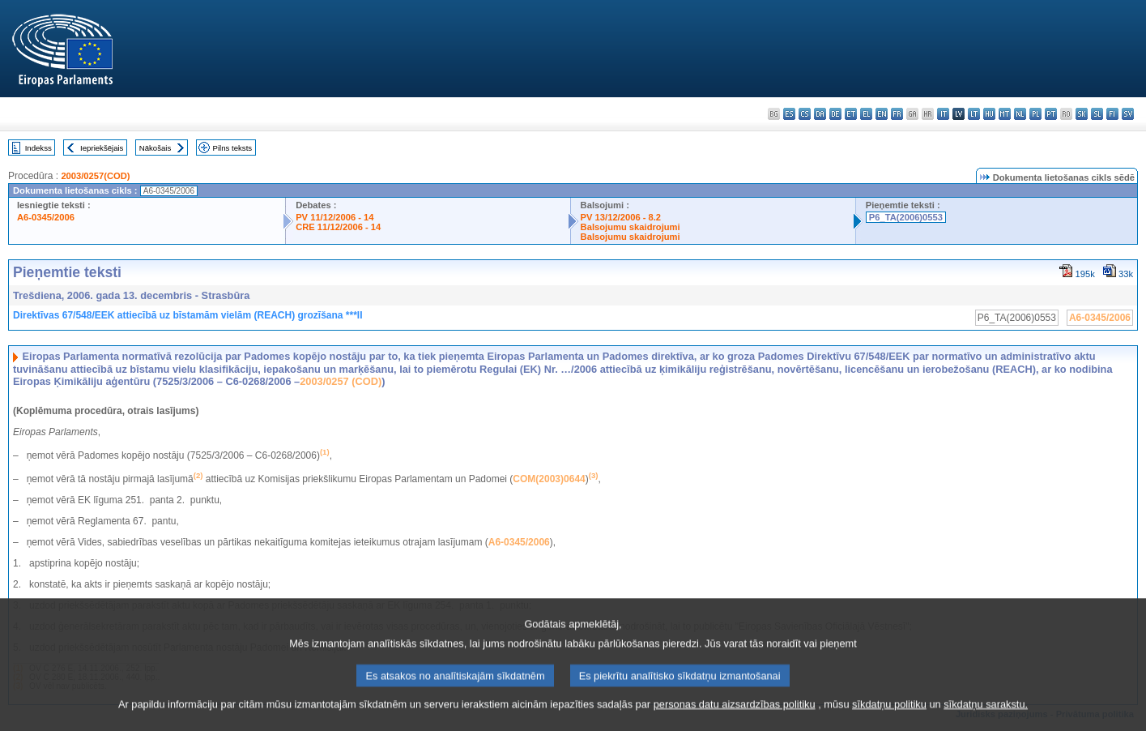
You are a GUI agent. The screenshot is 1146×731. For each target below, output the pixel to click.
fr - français (897, 114)
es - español (789, 114)
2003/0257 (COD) (340, 381)
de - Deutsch (835, 114)
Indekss (38, 147)
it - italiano (943, 114)
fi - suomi (1112, 114)
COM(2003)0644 (549, 479)
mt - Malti (1005, 114)
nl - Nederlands (1020, 114)
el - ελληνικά (866, 114)
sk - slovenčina (1082, 114)
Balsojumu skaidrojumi (630, 227)
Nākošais (155, 147)
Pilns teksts (233, 147)
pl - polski (1035, 114)
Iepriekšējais (101, 147)
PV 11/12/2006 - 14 (334, 217)
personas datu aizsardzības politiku (735, 719)
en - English (881, 114)
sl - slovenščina (1097, 114)
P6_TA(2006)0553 (906, 217)
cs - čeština (805, 114)
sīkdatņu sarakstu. (986, 719)
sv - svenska (1128, 114)
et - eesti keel (851, 114)
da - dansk (820, 114)
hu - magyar (989, 114)
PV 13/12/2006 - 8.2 (621, 217)
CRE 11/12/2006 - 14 (338, 227)
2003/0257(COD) (95, 176)
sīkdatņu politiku (889, 719)
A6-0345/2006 (46, 217)
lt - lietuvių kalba (974, 114)
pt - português (1051, 114)
